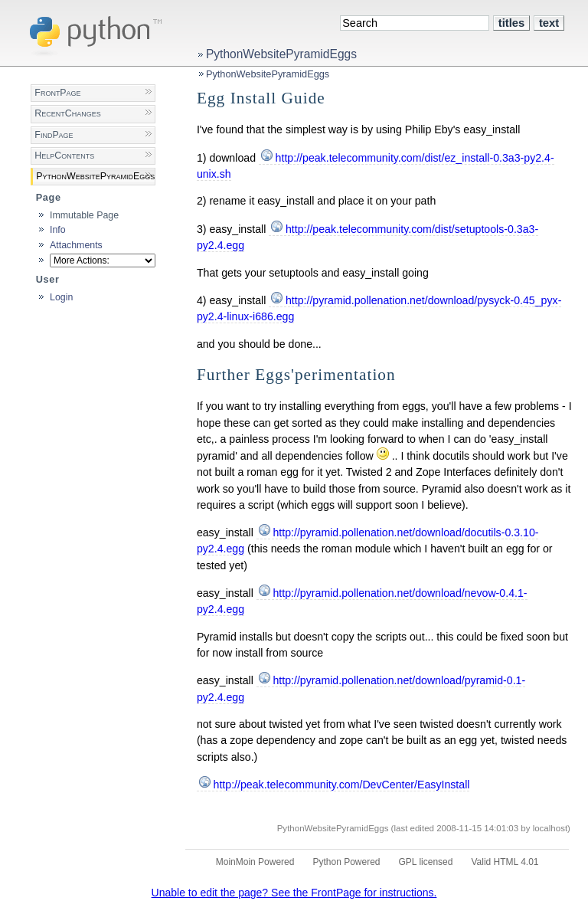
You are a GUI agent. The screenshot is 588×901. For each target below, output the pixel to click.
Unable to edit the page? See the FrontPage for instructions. (294, 892)
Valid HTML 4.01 (504, 862)
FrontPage (57, 92)
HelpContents (64, 155)
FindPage (53, 134)
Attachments (76, 245)
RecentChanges (67, 113)
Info (58, 229)
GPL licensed (426, 862)
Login (61, 297)
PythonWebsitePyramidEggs (281, 54)
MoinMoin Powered (255, 862)
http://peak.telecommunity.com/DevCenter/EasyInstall (342, 784)
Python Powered (346, 862)
